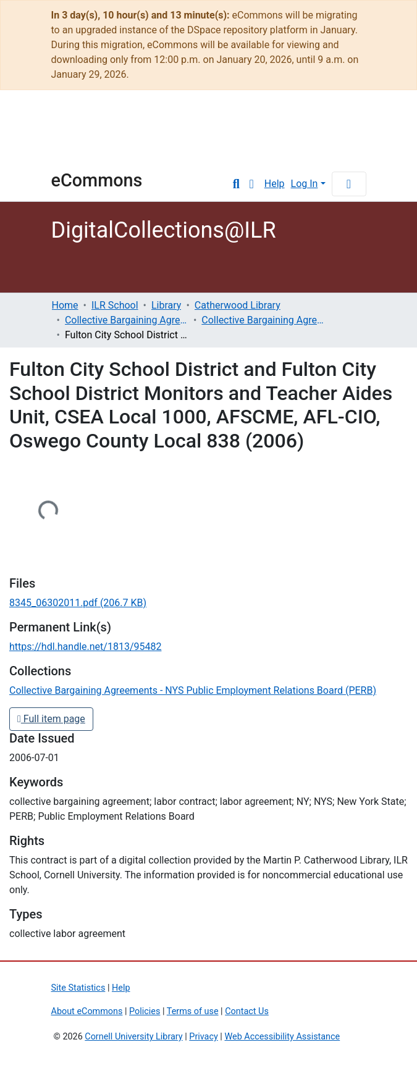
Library (166, 305)
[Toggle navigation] (349, 184)
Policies (144, 1011)
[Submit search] (236, 184)
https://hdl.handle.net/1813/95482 (85, 646)
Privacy (203, 1036)
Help (274, 183)
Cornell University (82, 136)
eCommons (97, 180)
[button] (251, 184)
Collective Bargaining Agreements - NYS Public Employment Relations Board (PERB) (263, 320)
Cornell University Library (133, 1036)
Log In (304, 183)
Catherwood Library (237, 305)
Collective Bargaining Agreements (126, 320)
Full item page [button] (51, 719)
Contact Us (247, 1011)
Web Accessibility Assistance (282, 1036)
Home (65, 305)
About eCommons (87, 1011)
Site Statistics (78, 988)
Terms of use (193, 1011)
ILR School (114, 305)
